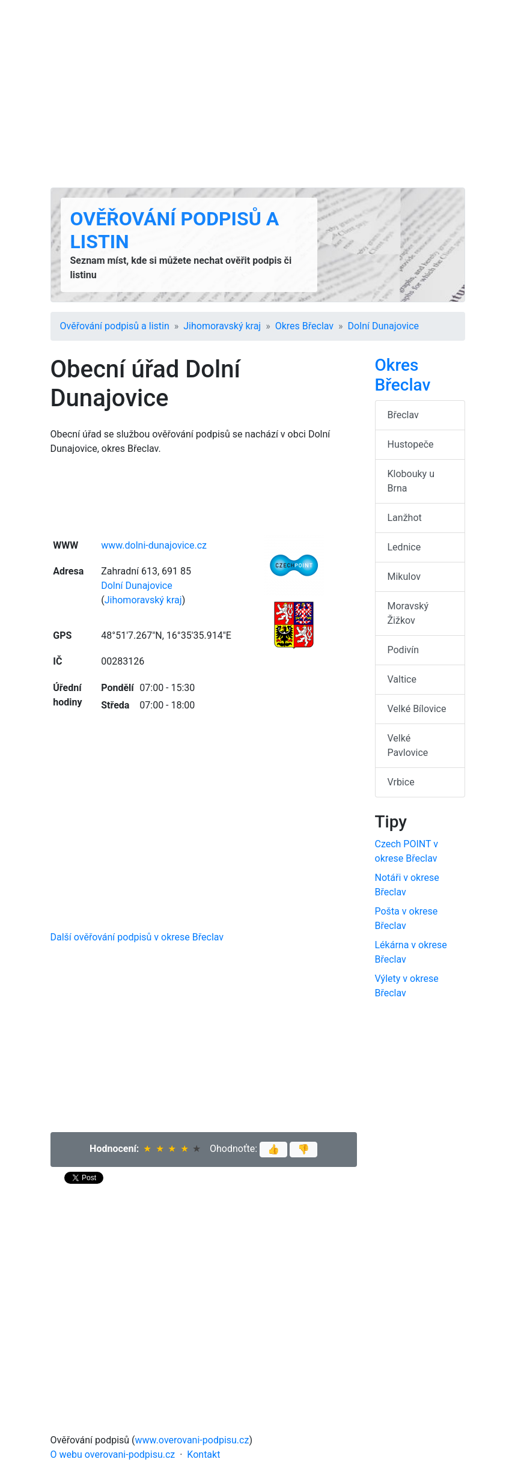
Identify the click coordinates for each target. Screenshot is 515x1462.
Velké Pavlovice (408, 745)
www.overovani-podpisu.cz (192, 1440)
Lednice (404, 547)
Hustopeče (411, 444)
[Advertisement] (257, 94)
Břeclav (403, 415)
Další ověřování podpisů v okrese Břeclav (137, 937)
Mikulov (404, 576)
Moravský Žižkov (408, 613)
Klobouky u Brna (411, 481)
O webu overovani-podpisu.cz (112, 1454)
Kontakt (203, 1454)
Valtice (402, 679)
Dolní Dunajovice (383, 326)
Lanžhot (405, 517)
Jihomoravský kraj (222, 326)
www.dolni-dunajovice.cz (154, 545)
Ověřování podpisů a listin (114, 326)
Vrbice (401, 782)
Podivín (403, 650)
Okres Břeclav (304, 326)
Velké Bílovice (417, 708)
